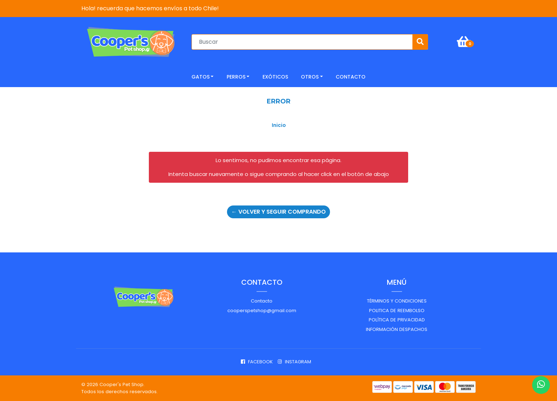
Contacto (261, 301)
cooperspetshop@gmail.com (261, 310)
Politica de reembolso (396, 310)
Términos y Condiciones (397, 301)
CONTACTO (351, 76)
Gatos (200, 76)
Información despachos (396, 329)
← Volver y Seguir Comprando (278, 212)
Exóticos (275, 76)
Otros (310, 76)
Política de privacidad (397, 319)
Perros (236, 76)
